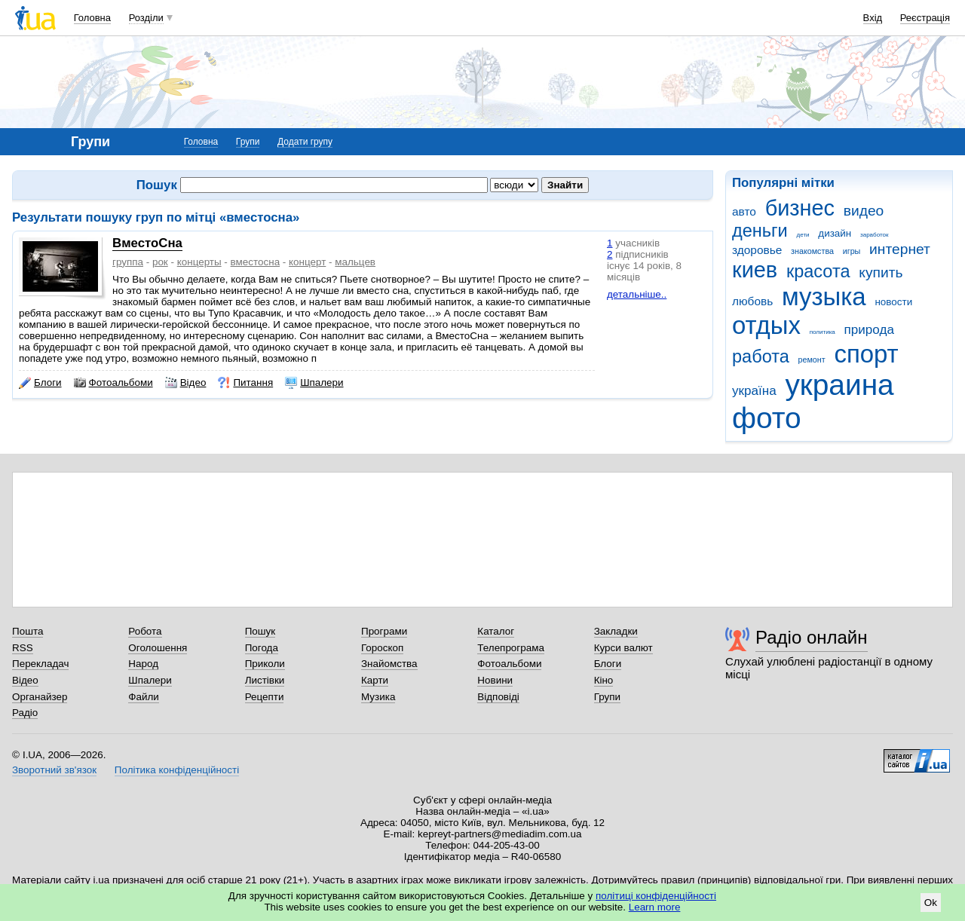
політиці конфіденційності (656, 895)
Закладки (616, 631)
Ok (930, 902)
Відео (186, 383)
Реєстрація (925, 17)
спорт (866, 354)
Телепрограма (510, 647)
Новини (495, 680)
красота (818, 271)
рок (160, 262)
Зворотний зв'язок (54, 770)
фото (766, 418)
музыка (824, 297)
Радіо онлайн (811, 637)
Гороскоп (382, 647)
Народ (143, 663)
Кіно (604, 680)
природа (869, 330)
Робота (144, 631)
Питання (245, 383)
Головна (92, 17)
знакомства (812, 250)
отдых (766, 325)
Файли (143, 696)
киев (754, 270)
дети (803, 234)
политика (822, 332)
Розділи (146, 17)
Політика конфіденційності (177, 770)
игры (852, 250)
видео (864, 211)
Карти (374, 680)
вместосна (255, 262)
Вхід (873, 17)
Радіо (25, 712)
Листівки (265, 680)
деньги (760, 230)
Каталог (495, 631)
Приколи (265, 663)
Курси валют (623, 647)
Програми (384, 631)
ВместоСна (147, 243)
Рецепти (264, 696)
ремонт (812, 359)
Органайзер (39, 696)
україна (754, 391)
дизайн (834, 233)
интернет (899, 249)
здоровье (757, 249)
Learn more (655, 907)
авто (744, 211)
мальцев (355, 262)
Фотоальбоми (113, 383)
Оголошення (157, 647)
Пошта (27, 631)
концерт (307, 262)
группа (127, 262)
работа (760, 356)
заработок (874, 234)
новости (893, 302)
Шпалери (314, 383)
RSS (22, 647)
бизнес (800, 208)
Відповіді (498, 696)
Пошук (260, 631)
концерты (199, 262)
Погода (261, 647)
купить (880, 272)
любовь (752, 301)
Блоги (40, 383)
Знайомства (389, 663)
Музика (378, 696)
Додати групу (304, 141)
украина (839, 385)
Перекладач (40, 663)
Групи (248, 141)
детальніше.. (636, 294)
